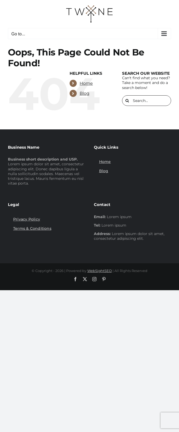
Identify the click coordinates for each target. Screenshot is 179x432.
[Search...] (146, 100)
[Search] (127, 100)
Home (86, 83)
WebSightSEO (99, 271)
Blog (84, 93)
